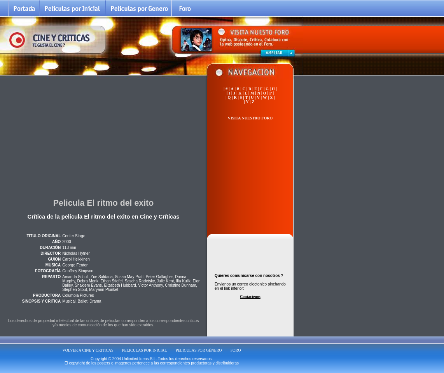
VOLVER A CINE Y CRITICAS (88, 350)
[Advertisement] (103, 135)
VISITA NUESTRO (250, 118)
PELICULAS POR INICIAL (144, 350)
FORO (236, 350)
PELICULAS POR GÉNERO (199, 350)
